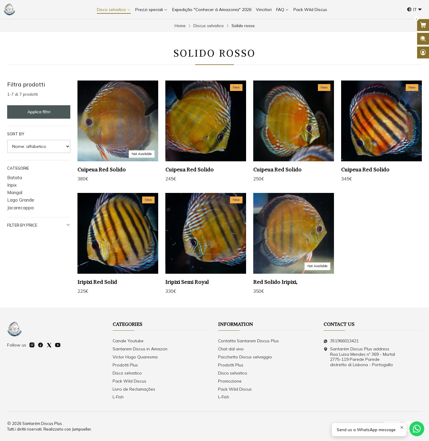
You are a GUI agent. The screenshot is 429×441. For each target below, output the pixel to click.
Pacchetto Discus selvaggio (245, 357)
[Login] (423, 52)
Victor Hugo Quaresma (135, 357)
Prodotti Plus (125, 365)
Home (180, 26)
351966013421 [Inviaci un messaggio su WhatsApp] (341, 340)
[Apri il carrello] (423, 25)
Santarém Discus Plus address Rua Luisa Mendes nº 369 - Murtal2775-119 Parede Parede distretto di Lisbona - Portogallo (359, 356)
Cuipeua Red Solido (101, 169)
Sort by (15, 133)
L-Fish (118, 397)
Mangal (14, 192)
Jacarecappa (20, 208)
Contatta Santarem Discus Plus (248, 340)
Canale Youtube (128, 340)
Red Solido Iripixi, (275, 285)
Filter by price (38, 225)
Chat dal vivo (231, 349)
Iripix (12, 185)
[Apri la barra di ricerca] (423, 39)
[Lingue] (414, 9)
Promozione (230, 381)
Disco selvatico (127, 373)
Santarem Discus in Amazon (140, 349)
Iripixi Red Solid (97, 285)
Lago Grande (20, 200)
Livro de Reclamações (134, 389)
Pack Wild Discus (129, 381)
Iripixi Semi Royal (187, 285)
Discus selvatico (208, 26)
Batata (14, 177)
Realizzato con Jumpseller (67, 429)
